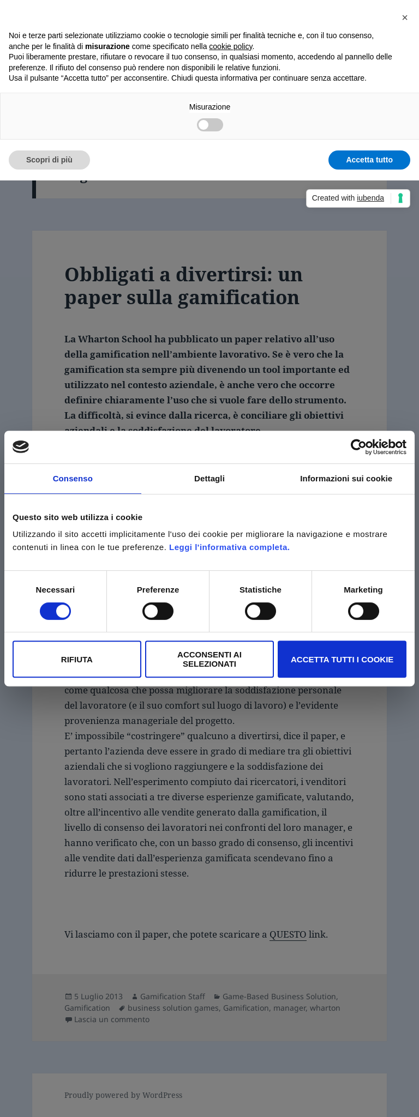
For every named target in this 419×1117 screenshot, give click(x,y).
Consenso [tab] (73, 478)
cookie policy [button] (230, 46)
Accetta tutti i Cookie (342, 659)
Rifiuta (77, 659)
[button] (405, 17)
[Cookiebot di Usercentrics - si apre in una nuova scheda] (358, 447)
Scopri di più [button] (49, 159)
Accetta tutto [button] (369, 159)
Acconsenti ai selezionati (209, 659)
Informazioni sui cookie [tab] (346, 478)
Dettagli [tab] (209, 478)
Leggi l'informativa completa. (229, 547)
